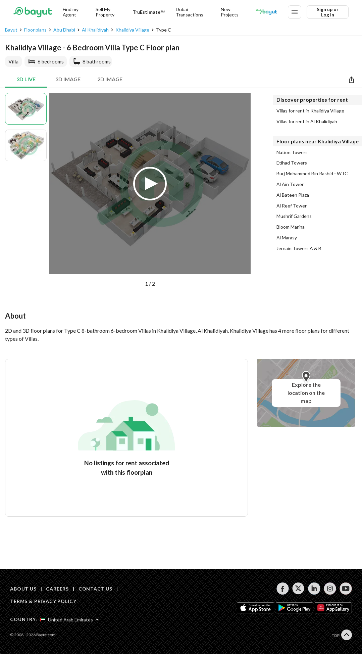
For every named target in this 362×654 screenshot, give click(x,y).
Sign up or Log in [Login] (328, 11)
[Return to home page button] (32, 12)
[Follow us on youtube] (346, 588)
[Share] (351, 80)
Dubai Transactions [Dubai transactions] (189, 11)
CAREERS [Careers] (57, 589)
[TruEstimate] (148, 12)
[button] (150, 190)
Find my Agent (71, 11)
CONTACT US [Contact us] (95, 589)
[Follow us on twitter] (298, 588)
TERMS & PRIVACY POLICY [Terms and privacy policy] (43, 601)
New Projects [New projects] (230, 11)
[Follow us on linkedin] (314, 588)
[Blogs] (266, 12)
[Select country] (69, 620)
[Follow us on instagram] (330, 588)
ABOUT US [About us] (23, 589)
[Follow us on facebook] (282, 588)
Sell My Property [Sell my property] (105, 11)
